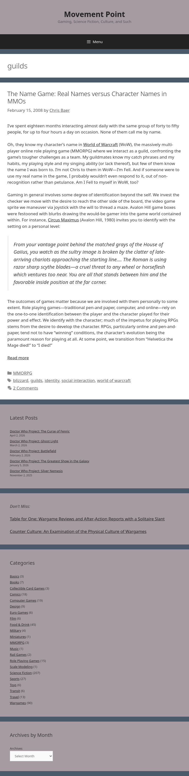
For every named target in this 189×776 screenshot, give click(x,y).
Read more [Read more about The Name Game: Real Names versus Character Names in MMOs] (18, 358)
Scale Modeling (21, 666)
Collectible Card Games (27, 588)
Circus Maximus (63, 220)
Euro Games (19, 612)
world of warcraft (114, 380)
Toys (13, 685)
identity (52, 380)
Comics (15, 594)
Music (14, 648)
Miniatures (18, 636)
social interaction (78, 380)
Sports (14, 679)
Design (15, 606)
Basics (14, 576)
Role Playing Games (24, 661)
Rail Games (18, 654)
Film (13, 618)
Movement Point (94, 14)
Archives (16, 748)
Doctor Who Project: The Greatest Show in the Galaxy (49, 461)
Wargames (18, 703)
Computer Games (23, 600)
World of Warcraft (100, 144)
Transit (15, 691)
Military (15, 630)
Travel (14, 697)
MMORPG (22, 373)
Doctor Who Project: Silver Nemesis (36, 471)
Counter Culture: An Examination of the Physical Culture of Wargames (78, 531)
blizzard (20, 380)
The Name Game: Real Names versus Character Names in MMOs (87, 97)
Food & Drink (20, 624)
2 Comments (25, 388)
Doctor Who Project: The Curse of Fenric (40, 431)
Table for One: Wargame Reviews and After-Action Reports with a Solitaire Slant (87, 519)
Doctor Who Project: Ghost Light (34, 441)
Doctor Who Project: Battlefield (33, 451)
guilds (36, 380)
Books (14, 582)
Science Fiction (21, 673)
